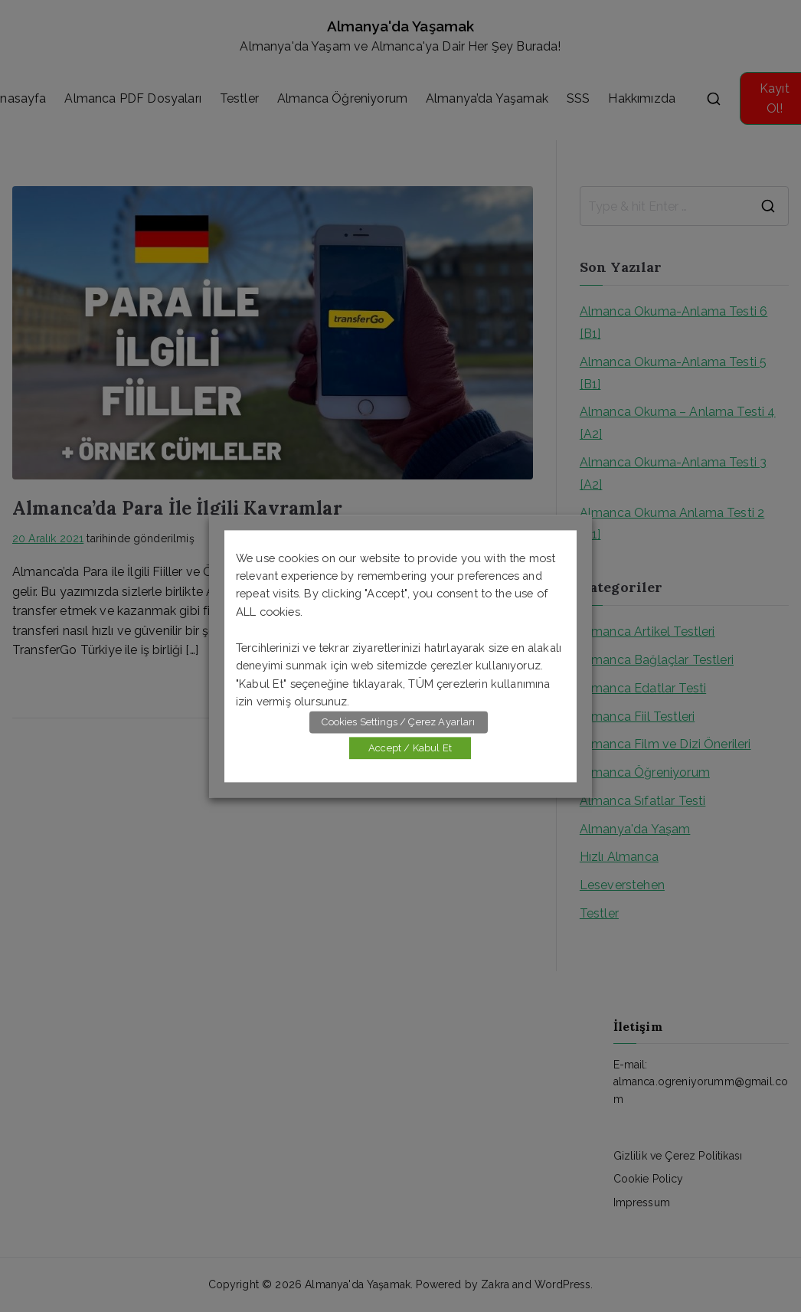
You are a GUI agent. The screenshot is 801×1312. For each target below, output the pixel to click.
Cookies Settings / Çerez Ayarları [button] (398, 722)
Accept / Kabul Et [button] (410, 748)
